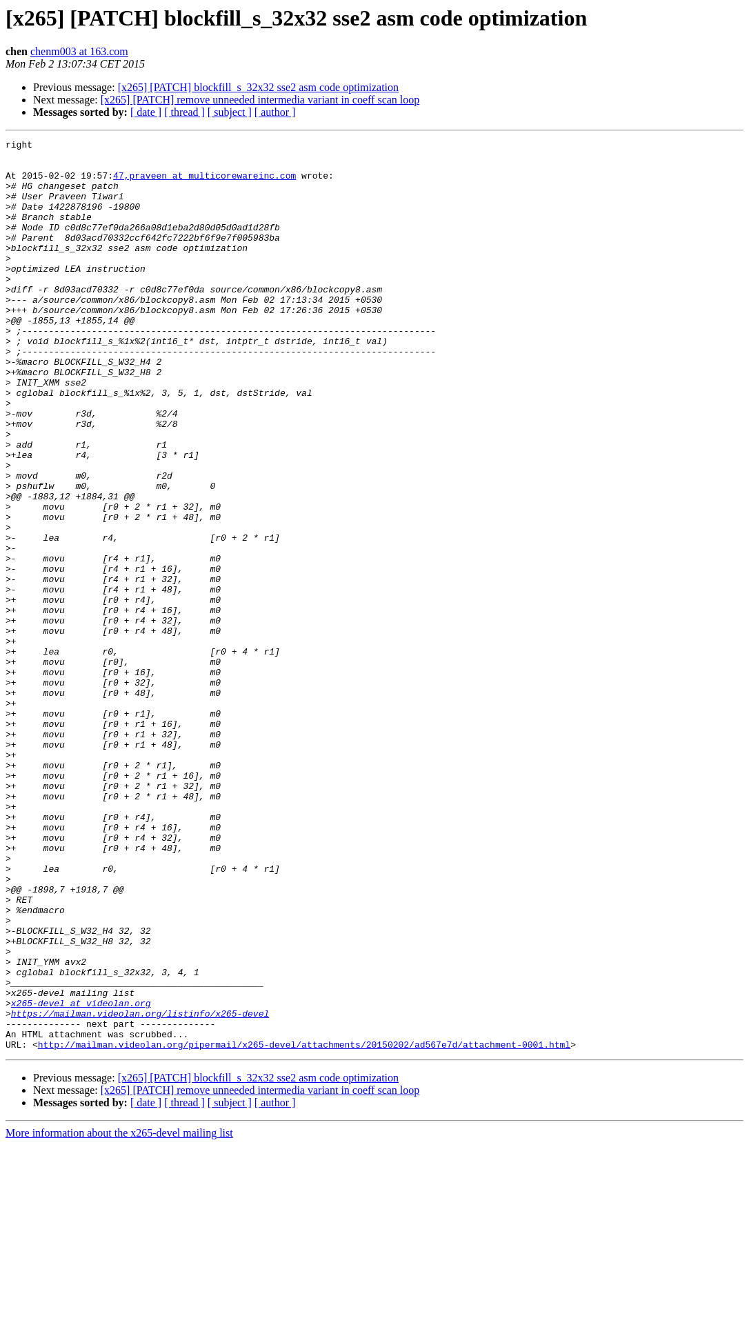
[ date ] (145, 112)
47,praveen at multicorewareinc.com (204, 183)
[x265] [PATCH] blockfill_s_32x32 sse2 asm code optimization (258, 87)
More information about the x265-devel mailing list (119, 1315)
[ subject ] (230, 112)
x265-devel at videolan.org (81, 1176)
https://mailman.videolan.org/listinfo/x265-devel (140, 1189)
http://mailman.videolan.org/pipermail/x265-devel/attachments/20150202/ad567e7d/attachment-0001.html (304, 1226)
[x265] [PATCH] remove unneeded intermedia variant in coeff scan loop (260, 100)
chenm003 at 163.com (79, 51)
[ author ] (275, 112)
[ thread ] (184, 112)
